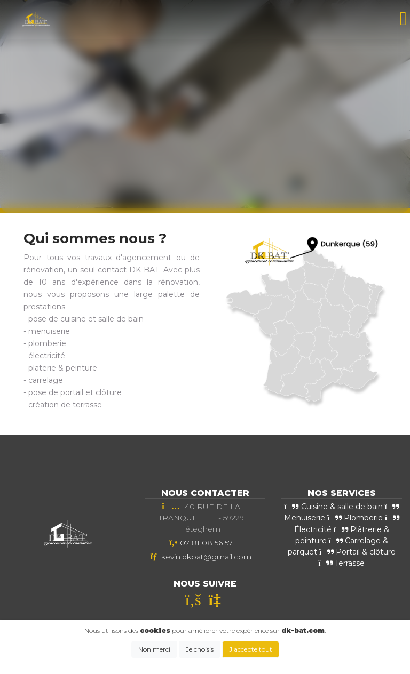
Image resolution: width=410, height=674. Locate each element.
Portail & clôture (357, 552)
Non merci (154, 649)
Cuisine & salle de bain (334, 506)
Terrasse (342, 563)
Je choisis (200, 649)
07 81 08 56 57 (206, 543)
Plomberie (355, 518)
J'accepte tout (250, 649)
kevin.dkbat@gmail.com (206, 556)
